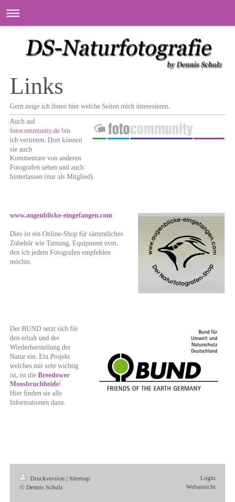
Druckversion (43, 478)
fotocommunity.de (35, 130)
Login (207, 477)
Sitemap (79, 478)
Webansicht (200, 486)
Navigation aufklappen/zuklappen (117, 12)
